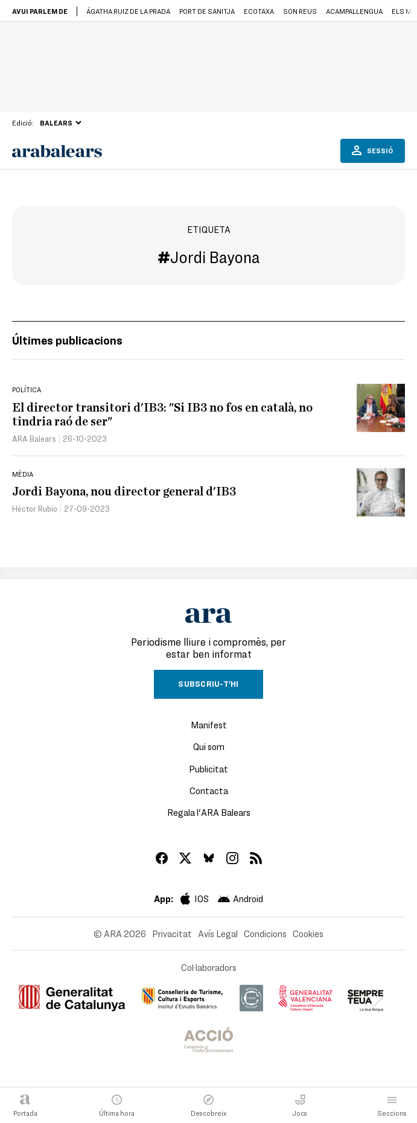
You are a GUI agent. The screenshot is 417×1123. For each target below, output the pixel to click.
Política (26, 389)
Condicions (265, 933)
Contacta (208, 790)
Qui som (208, 746)
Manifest (209, 724)
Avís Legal (218, 933)
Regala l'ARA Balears (208, 812)
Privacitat (172, 933)
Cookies (308, 933)
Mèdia (22, 473)
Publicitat (208, 768)
